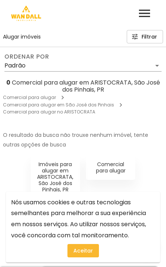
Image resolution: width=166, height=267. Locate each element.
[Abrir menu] (144, 13)
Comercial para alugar (29, 97)
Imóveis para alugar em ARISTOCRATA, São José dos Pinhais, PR (55, 177)
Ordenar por (26, 57)
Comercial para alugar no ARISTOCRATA (49, 112)
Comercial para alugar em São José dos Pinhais (58, 105)
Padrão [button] (15, 65)
